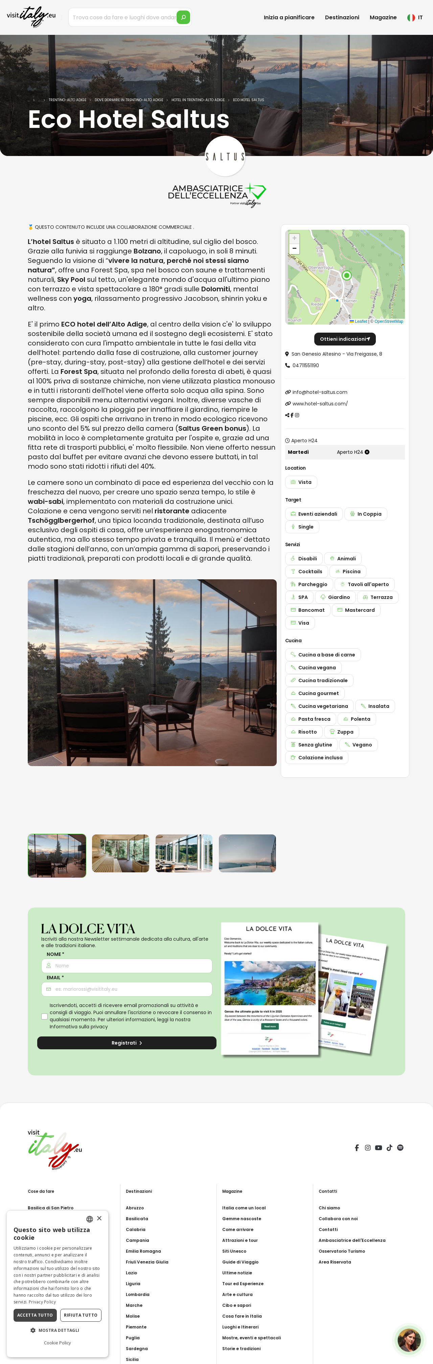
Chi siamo (331, 1207)
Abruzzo (136, 1207)
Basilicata (138, 1218)
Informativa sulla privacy (79, 1026)
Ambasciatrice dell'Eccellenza (356, 1240)
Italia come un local (246, 1207)
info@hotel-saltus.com (320, 392)
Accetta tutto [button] (35, 1315)
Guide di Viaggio (243, 1261)
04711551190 (306, 365)
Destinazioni (342, 17)
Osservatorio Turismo (346, 1251)
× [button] (98, 1218)
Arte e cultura (239, 1294)
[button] (347, 275)
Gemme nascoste (244, 1218)
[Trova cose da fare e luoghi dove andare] (130, 17)
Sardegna (138, 1348)
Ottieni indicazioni (345, 339)
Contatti (330, 1229)
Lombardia (139, 1294)
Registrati (127, 1042)
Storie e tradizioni (244, 1348)
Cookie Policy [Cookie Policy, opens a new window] (57, 1343)
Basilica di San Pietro (54, 1207)
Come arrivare (240, 1229)
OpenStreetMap (388, 321)
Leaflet (358, 321)
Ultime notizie (239, 1272)
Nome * (55, 954)
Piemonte (138, 1326)
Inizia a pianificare (289, 17)
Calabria (137, 1229)
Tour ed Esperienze (245, 1283)
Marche (135, 1305)
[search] (183, 17)
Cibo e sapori (238, 1305)
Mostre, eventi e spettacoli (256, 1337)
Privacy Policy (42, 1302)
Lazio (132, 1272)
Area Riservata (337, 1261)
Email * (55, 978)
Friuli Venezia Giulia (150, 1261)
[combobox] (89, 1219)
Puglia (133, 1337)
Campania (139, 1240)
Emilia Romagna (146, 1251)
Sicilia (133, 1359)
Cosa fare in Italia (244, 1316)
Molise (134, 1316)
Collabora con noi (341, 1218)
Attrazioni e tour (243, 1240)
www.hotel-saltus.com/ (320, 403)
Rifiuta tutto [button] (80, 1315)
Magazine (383, 17)
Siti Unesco (236, 1251)
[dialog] (57, 1284)
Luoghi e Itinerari (243, 1326)
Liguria (134, 1283)
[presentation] (36, 703)
